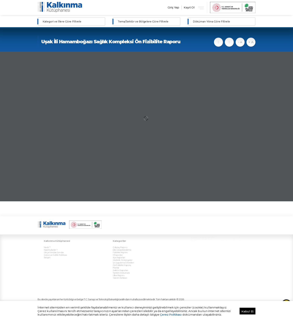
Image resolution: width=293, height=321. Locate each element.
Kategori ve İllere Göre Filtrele (62, 21)
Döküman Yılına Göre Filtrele (211, 21)
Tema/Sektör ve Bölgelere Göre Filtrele (143, 21)
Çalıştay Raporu (124, 241)
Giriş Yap (173, 7)
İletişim (52, 249)
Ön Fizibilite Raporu (126, 255)
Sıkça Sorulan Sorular (57, 245)
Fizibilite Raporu (124, 245)
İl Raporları (122, 247)
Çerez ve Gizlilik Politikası (58, 247)
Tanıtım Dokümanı (125, 261)
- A (240, 42)
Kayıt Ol (189, 7)
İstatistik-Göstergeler (126, 251)
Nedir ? (52, 241)
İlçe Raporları (123, 249)
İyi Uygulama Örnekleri (127, 253)
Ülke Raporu (123, 263)
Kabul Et (247, 311)
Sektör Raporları (124, 259)
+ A (250, 42)
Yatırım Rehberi (124, 265)
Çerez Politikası (171, 314)
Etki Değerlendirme (126, 243)
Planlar (121, 257)
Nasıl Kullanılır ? (55, 243)
